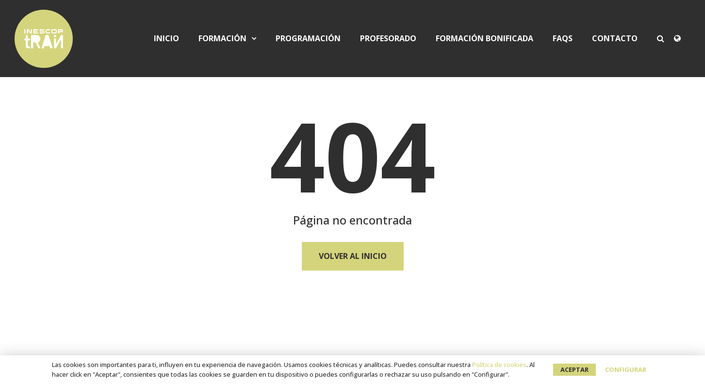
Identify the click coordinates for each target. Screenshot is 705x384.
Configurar (625, 369)
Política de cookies (499, 364)
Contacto (615, 38)
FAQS (563, 38)
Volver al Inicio (353, 256)
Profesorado (388, 38)
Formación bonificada (484, 38)
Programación (308, 38)
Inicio (166, 38)
